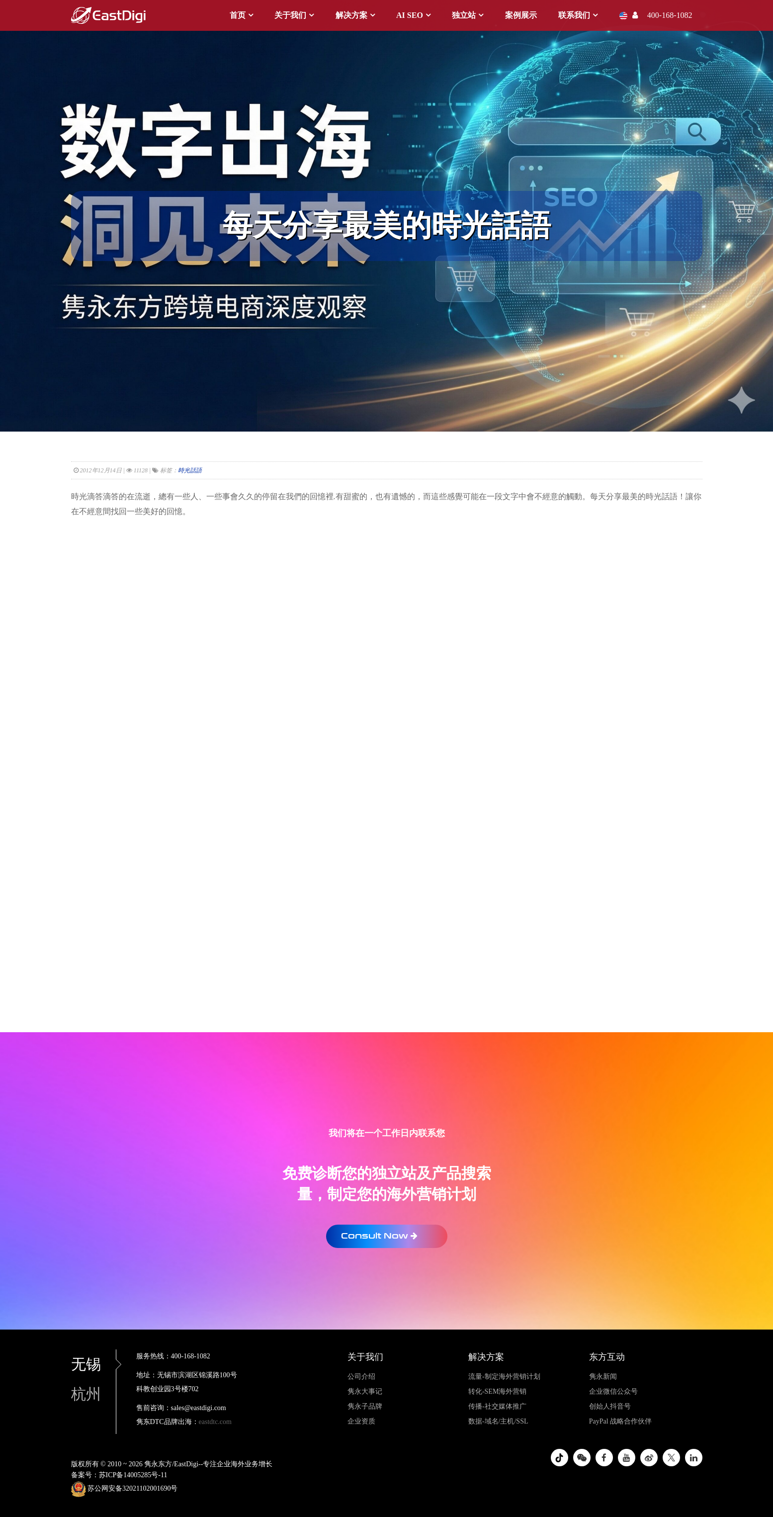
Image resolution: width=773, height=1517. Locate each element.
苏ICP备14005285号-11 (133, 1475)
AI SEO (409, 15)
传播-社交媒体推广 (497, 1406)
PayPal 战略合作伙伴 (620, 1421)
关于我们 (290, 15)
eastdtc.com (215, 1422)
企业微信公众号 (613, 1391)
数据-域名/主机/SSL (498, 1421)
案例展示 (521, 15)
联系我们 (574, 15)
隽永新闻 (603, 1376)
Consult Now (379, 1236)
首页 (238, 15)
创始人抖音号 (610, 1406)
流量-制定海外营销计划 (504, 1376)
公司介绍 (361, 1376)
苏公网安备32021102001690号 (124, 1489)
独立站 (464, 15)
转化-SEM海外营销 (497, 1391)
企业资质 (361, 1421)
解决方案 (351, 15)
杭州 (86, 1394)
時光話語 (190, 470)
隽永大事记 (364, 1391)
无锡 (93, 1364)
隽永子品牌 (364, 1406)
